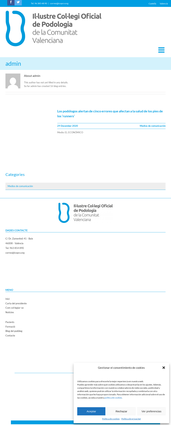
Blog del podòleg (13, 331)
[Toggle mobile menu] (162, 50)
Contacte (10, 335)
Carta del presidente (16, 303)
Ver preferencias (151, 411)
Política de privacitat (131, 418)
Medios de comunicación (153, 125)
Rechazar (121, 411)
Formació (10, 326)
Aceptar (91, 411)
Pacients (9, 322)
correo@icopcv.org (59, 3)
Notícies (9, 312)
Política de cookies (111, 418)
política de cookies (113, 397)
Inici (7, 298)
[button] (164, 367)
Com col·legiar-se (14, 307)
